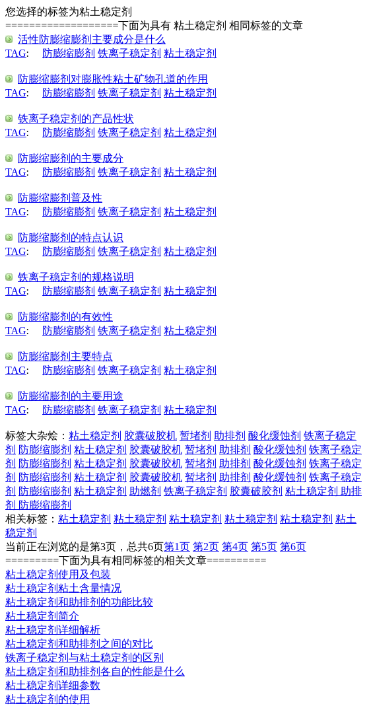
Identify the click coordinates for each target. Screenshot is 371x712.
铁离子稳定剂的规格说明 (76, 277)
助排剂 (230, 435)
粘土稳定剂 (190, 53)
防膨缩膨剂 (68, 53)
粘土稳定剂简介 (42, 616)
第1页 (177, 546)
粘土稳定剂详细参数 (52, 685)
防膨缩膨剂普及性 (60, 197)
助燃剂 (145, 491)
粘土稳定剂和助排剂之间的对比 (79, 643)
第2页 (206, 546)
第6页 (293, 546)
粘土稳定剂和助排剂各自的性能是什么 (95, 671)
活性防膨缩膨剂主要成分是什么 (92, 39)
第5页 (264, 546)
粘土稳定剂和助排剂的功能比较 (79, 602)
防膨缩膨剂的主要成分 (70, 158)
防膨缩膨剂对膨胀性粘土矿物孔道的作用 (113, 79)
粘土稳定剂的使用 (47, 699)
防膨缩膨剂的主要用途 (70, 396)
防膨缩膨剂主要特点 (65, 356)
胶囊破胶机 (150, 435)
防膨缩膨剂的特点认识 (70, 237)
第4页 (235, 546)
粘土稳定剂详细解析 (52, 629)
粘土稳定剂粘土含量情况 (63, 588)
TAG (15, 53)
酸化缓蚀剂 (274, 435)
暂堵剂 (195, 435)
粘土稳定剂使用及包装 (58, 574)
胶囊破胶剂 (256, 491)
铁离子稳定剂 (129, 53)
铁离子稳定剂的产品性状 (76, 118)
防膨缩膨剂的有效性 (65, 316)
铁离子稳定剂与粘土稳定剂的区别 (84, 657)
